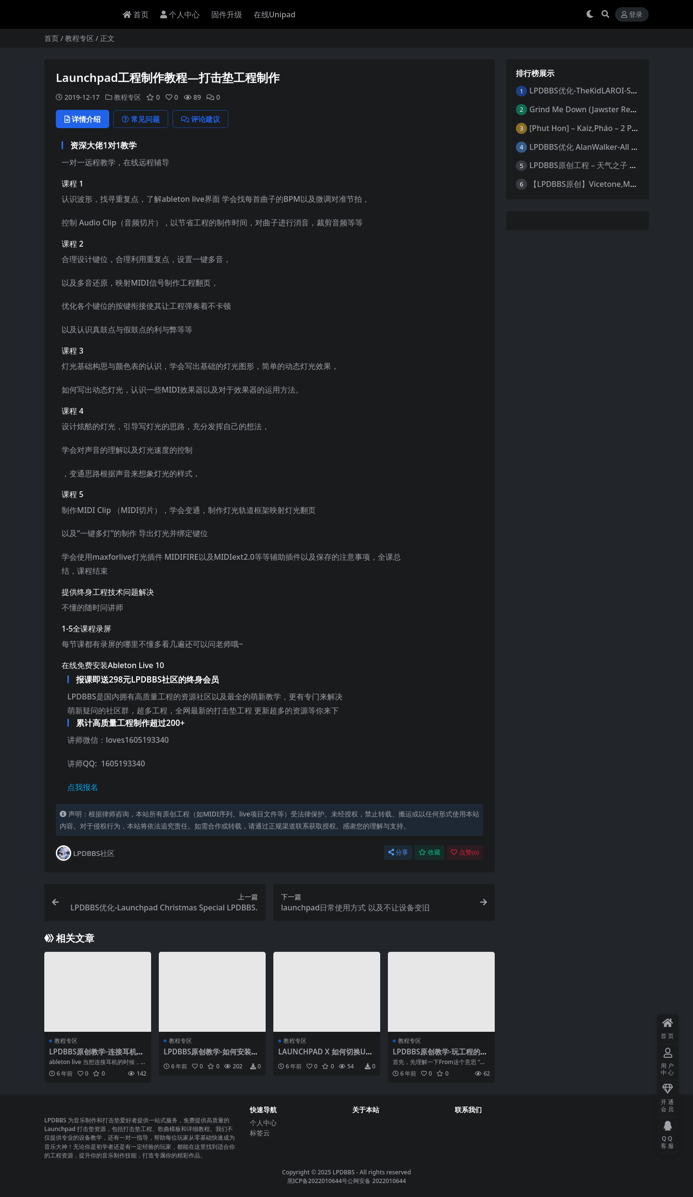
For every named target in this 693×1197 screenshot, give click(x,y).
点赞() (465, 852)
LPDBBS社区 (85, 853)
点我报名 (82, 787)
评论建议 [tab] (200, 119)
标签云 (260, 1132)
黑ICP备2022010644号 (317, 1181)
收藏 (429, 852)
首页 (51, 38)
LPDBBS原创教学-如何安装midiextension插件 (212, 1056)
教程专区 (79, 38)
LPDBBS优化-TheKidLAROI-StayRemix (597, 90)
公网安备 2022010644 (376, 1181)
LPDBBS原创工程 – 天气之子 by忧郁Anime (603, 165)
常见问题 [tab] (141, 119)
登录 (631, 14)
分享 (398, 852)
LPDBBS (344, 1172)
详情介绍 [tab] (82, 119)
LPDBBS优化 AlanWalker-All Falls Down (600, 147)
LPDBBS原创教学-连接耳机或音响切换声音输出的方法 (96, 1056)
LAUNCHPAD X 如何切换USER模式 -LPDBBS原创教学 (326, 1056)
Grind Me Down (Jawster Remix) (587, 109)
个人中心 (263, 1122)
